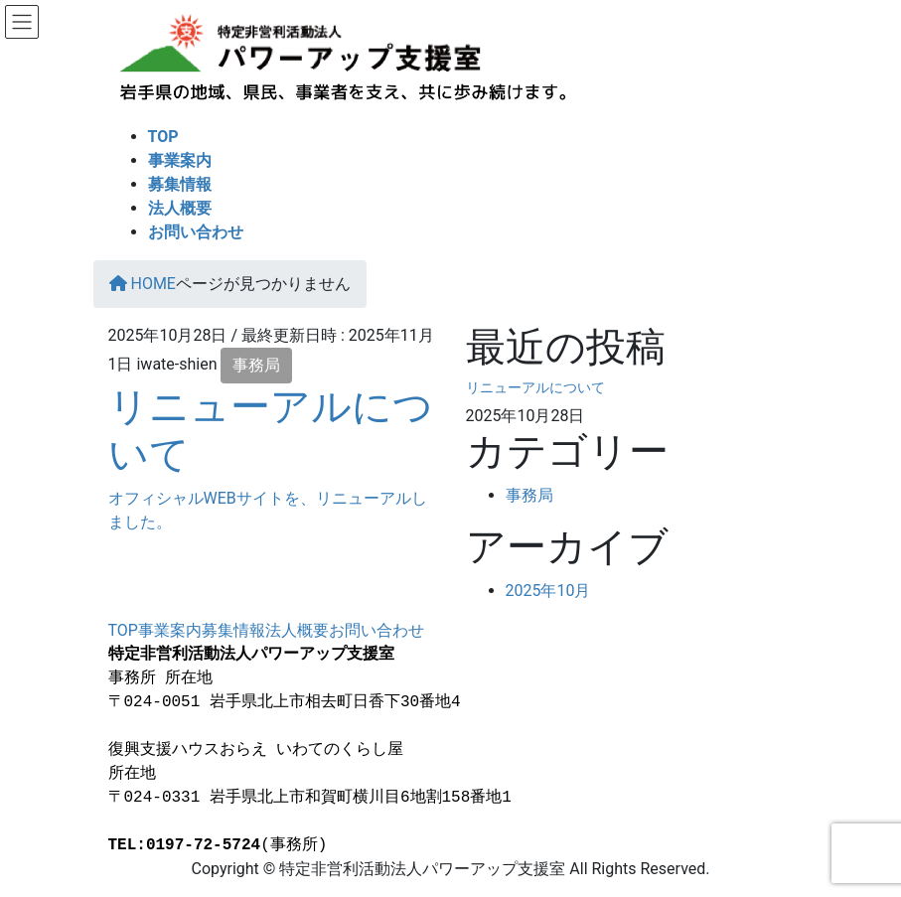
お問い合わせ (376, 630)
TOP (123, 630)
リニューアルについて (535, 387)
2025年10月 (548, 590)
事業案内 (170, 630)
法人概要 (297, 630)
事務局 (256, 365)
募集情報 (233, 630)
